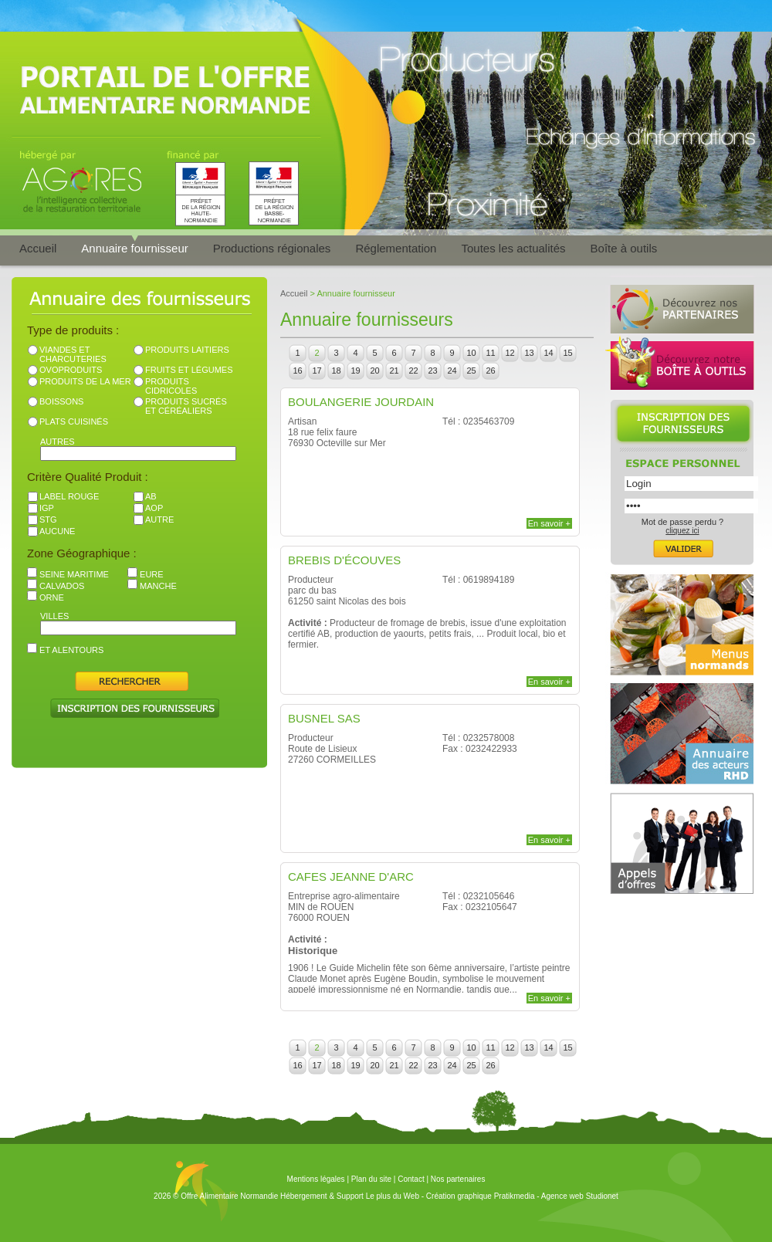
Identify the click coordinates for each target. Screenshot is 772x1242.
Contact (411, 1179)
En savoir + (549, 523)
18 (335, 370)
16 (297, 370)
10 (471, 352)
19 (355, 370)
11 (490, 352)
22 (413, 370)
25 (471, 370)
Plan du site (371, 1179)
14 (548, 352)
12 (509, 352)
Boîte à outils (624, 248)
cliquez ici (682, 530)
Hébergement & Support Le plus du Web (351, 1196)
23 (432, 370)
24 (451, 370)
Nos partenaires (458, 1179)
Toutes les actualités (513, 248)
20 (374, 370)
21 (393, 370)
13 (528, 352)
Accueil (37, 248)
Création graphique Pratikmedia (480, 1196)
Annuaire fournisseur (134, 248)
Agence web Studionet (579, 1196)
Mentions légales (316, 1179)
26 (490, 370)
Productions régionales (272, 248)
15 (567, 352)
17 (316, 370)
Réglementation (395, 248)
